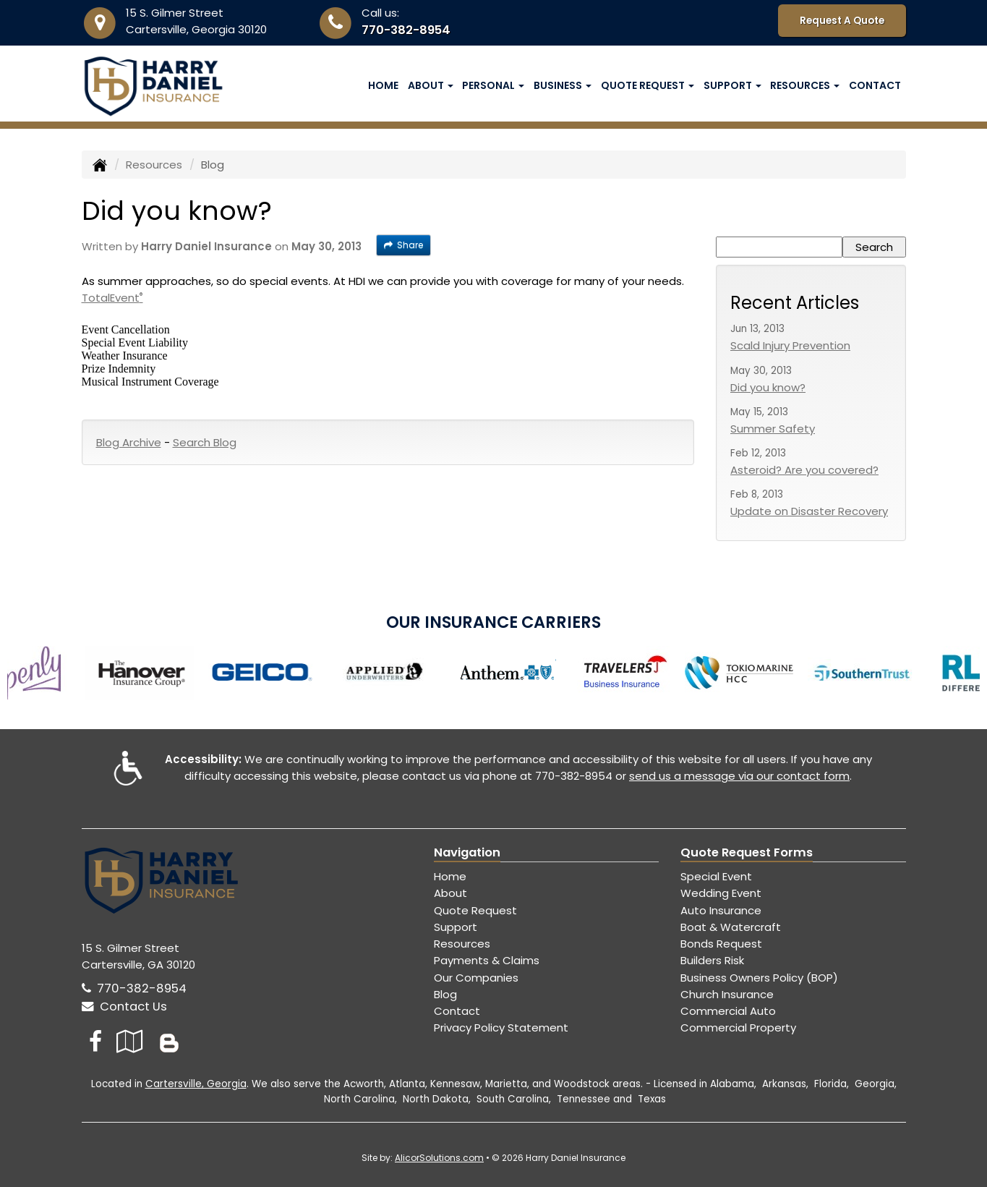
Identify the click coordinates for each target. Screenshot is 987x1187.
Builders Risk (712, 960)
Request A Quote (842, 20)
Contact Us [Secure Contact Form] (124, 1006)
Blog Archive (128, 442)
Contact (875, 85)
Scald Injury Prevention (790, 345)
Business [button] (562, 85)
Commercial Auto (728, 1010)
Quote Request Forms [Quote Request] (746, 852)
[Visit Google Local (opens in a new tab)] (129, 1041)
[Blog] (169, 1041)
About (450, 893)
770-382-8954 (406, 30)
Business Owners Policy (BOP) (759, 977)
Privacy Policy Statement (501, 1027)
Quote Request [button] (647, 85)
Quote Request (475, 910)
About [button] (430, 85)
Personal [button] (493, 85)
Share (403, 245)
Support (455, 927)
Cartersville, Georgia (196, 1084)
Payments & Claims (486, 960)
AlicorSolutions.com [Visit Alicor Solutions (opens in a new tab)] (439, 1158)
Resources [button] (804, 85)
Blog (445, 994)
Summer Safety (772, 428)
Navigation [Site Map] (467, 852)
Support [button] (732, 85)
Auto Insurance (720, 910)
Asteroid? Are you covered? (804, 469)
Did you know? (768, 387)
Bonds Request (721, 943)
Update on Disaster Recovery (809, 511)
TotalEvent (112, 297)
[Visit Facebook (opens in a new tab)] (95, 1041)
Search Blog (204, 442)
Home (383, 85)
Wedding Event (720, 893)
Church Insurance (727, 994)
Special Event (716, 876)
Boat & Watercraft (730, 927)
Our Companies (476, 977)
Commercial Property (738, 1027)
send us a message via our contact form (739, 775)
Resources (154, 164)
